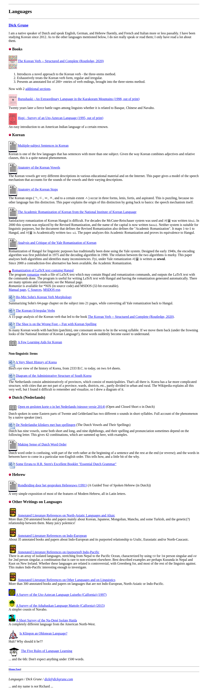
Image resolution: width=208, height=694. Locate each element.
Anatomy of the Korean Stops (38, 189)
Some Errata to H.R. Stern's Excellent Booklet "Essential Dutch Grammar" (66, 464)
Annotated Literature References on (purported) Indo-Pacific (58, 552)
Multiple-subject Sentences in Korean (43, 145)
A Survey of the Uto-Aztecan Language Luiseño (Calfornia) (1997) (61, 594)
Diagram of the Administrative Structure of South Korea (53, 375)
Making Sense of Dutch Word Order (42, 444)
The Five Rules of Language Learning (46, 651)
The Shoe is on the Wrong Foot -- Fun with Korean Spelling (56, 324)
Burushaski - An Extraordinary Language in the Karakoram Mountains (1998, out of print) (79, 99)
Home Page (14, 669)
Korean (18, 135)
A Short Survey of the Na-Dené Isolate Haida (46, 620)
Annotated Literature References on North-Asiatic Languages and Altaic (66, 515)
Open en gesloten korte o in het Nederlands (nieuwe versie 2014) (61, 406)
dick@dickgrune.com (58, 679)
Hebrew (18, 474)
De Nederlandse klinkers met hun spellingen (45, 425)
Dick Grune (18, 25)
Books (17, 49)
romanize (33, 274)
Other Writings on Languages (37, 501)
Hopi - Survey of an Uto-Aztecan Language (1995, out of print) (60, 118)
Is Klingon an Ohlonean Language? (43, 633)
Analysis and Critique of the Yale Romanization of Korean (57, 242)
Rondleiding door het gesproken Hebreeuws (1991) (52, 485)
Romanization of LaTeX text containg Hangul (43, 270)
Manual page (17, 289)
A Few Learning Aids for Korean (40, 342)
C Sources (34, 289)
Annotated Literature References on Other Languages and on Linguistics (66, 580)
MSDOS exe (51, 289)
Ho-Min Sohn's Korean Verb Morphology (44, 297)
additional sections (38, 89)
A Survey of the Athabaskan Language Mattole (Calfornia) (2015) (60, 605)
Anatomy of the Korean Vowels (39, 167)
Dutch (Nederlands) (28, 397)
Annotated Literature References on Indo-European (52, 535)
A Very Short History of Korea (36, 362)
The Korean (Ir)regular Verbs (35, 310)
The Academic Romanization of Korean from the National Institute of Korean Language (77, 212)
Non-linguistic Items (23, 353)
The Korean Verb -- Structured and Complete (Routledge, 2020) (61, 61)
